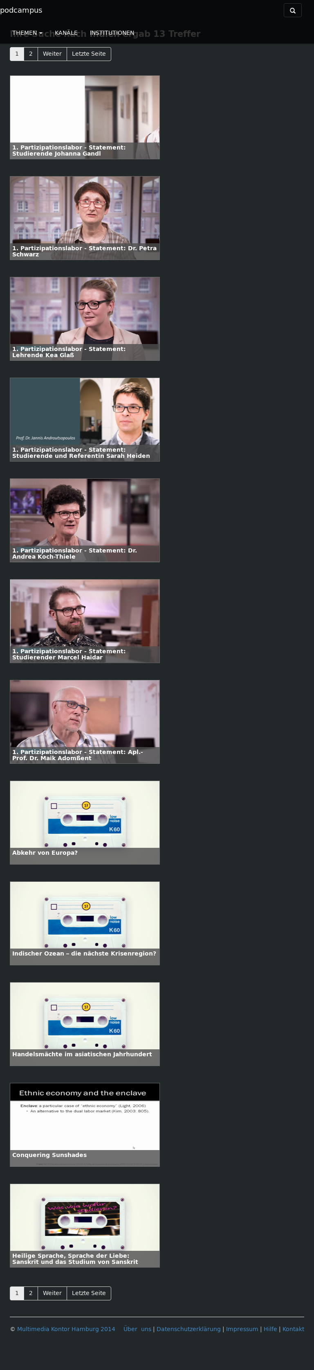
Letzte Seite (89, 53)
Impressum (242, 1329)
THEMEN (27, 32)
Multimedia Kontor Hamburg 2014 (66, 1329)
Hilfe (270, 1329)
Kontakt (293, 1329)
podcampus (21, 10)
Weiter (52, 53)
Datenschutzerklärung (189, 1329)
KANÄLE (66, 32)
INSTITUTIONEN (112, 32)
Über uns (137, 1329)
